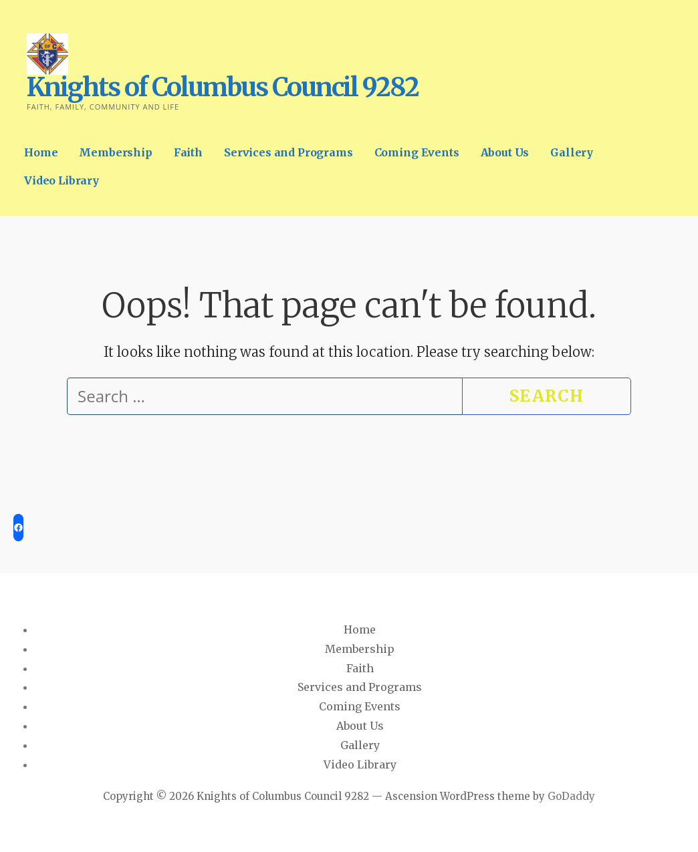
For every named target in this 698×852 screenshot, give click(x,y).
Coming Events (416, 152)
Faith (188, 152)
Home (40, 152)
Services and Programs (288, 152)
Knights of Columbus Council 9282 (223, 87)
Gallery (571, 152)
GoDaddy (571, 796)
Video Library (61, 180)
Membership (115, 152)
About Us (505, 152)
